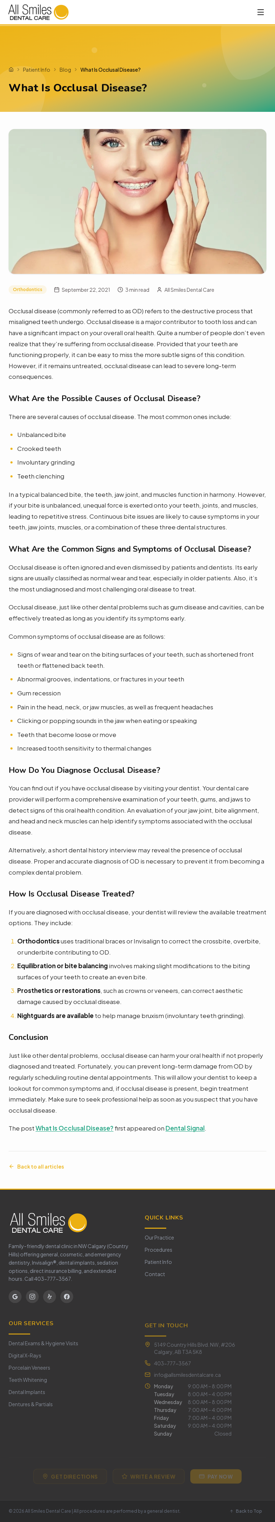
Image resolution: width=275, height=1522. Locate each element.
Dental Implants (27, 1396)
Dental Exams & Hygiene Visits (43, 1347)
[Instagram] (32, 1298)
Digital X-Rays (25, 1359)
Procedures (158, 1252)
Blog (65, 69)
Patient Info (36, 69)
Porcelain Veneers (29, 1371)
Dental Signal (185, 1128)
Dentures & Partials (31, 1408)
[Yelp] (49, 1298)
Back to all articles (36, 1166)
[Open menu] (260, 12)
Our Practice (159, 1240)
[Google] (15, 1298)
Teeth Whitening (28, 1383)
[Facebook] (66, 1298)
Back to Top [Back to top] (245, 1511)
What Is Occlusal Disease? (74, 1128)
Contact (155, 1276)
